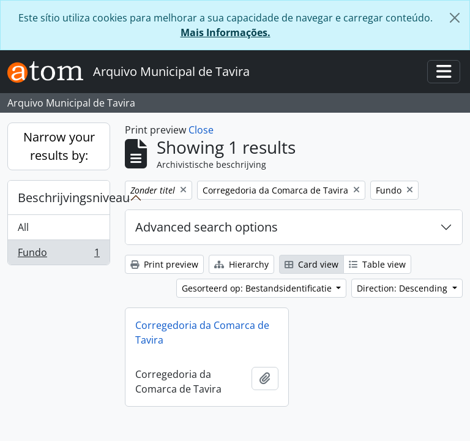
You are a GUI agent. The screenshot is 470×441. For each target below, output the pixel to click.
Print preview (164, 264)
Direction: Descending (403, 288)
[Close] (454, 18)
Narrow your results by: (59, 146)
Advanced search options (206, 227)
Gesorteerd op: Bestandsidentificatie (258, 288)
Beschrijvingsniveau (64, 197)
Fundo (58, 255)
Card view (311, 264)
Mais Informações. (225, 32)
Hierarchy (241, 264)
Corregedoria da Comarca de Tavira (202, 332)
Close (201, 130)
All (23, 227)
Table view (377, 264)
